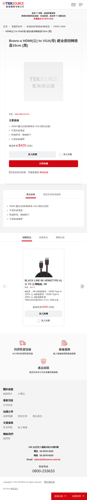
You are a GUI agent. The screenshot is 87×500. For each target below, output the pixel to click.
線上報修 (22, 427)
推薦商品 (43, 237)
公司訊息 (8, 405)
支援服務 (8, 422)
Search (66, 4)
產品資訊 (37, 416)
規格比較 (58, 496)
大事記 (21, 393)
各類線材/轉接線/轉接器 (38, 26)
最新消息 (8, 400)
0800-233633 (43, 471)
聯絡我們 (73, 4)
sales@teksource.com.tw (47, 459)
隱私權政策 (49, 482)
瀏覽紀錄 (60, 237)
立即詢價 (43, 163)
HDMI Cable (59, 26)
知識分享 (8, 411)
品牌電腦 (8, 416)
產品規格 (30, 194)
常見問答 (8, 427)
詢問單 (6, 438)
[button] (82, 286)
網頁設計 (14, 489)
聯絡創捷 (44, 172)
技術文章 (22, 416)
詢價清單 (76, 496)
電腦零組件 (16, 26)
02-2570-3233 (47, 19)
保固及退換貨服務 (52, 194)
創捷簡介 (8, 393)
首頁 (5, 26)
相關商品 (26, 237)
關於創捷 (8, 389)
